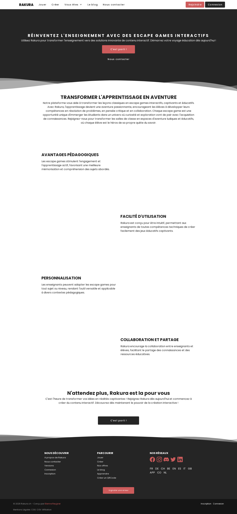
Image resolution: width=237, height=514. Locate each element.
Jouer (100, 457)
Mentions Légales (21, 509)
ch (163, 468)
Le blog (101, 469)
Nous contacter (52, 461)
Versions (49, 465)
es (180, 468)
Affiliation (47, 509)
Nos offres (102, 465)
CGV (39, 509)
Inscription (49, 473)
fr (152, 468)
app (153, 472)
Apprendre (103, 473)
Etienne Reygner (53, 503)
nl (165, 472)
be (169, 468)
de (157, 468)
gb (190, 468)
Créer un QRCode (106, 477)
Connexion (50, 469)
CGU (33, 509)
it (184, 468)
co (159, 472)
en (174, 468)
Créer (100, 461)
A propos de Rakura (55, 457)
